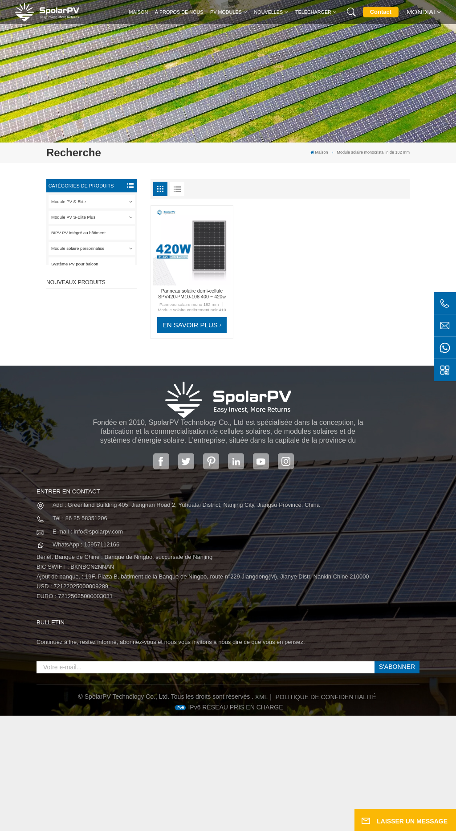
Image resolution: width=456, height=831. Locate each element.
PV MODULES (226, 12)
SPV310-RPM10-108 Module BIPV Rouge (100, 351)
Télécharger (313, 12)
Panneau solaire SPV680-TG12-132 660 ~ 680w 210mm (104, 392)
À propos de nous (179, 12)
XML (261, 812)
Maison (138, 12)
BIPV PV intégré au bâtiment (78, 232)
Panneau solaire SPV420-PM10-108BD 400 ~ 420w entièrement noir (104, 312)
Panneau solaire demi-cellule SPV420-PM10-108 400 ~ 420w (192, 293)
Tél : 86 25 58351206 (80, 633)
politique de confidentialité (325, 812)
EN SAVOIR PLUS (190, 325)
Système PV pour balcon (74, 263)
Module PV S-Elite (68, 201)
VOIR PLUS (99, 325)
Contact (380, 11)
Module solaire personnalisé (77, 248)
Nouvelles (268, 12)
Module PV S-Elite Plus (73, 217)
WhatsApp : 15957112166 (86, 659)
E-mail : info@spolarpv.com (88, 646)
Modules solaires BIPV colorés (101, 432)
